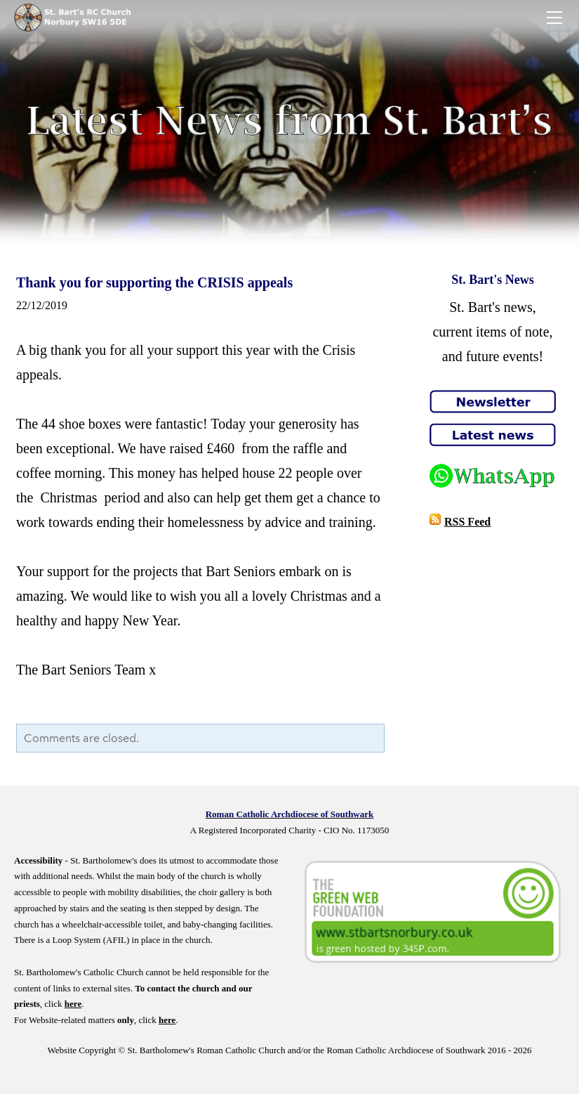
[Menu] (554, 17)
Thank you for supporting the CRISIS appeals (154, 282)
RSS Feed (467, 522)
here (73, 1003)
